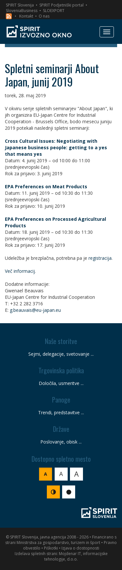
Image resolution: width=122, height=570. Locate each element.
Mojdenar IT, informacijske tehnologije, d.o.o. (76, 556)
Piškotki (51, 548)
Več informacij (20, 271)
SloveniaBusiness (21, 10)
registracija (100, 258)
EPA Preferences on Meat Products (46, 186)
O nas (44, 16)
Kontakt (26, 16)
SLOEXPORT (53, 10)
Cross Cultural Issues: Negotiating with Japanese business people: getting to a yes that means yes (56, 147)
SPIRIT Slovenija (20, 5)
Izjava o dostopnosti (80, 548)
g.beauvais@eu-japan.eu (35, 310)
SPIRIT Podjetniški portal (61, 5)
